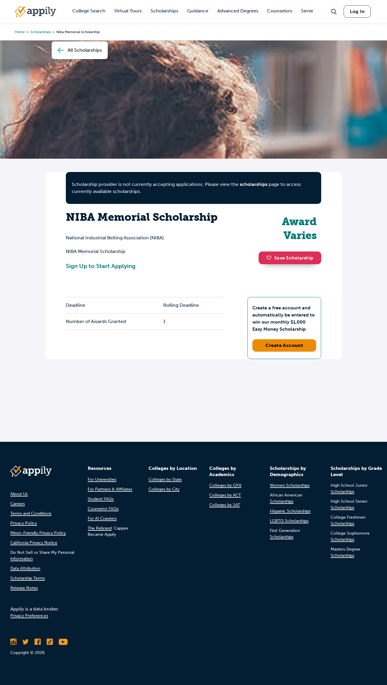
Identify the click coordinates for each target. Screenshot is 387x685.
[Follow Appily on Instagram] (13, 641)
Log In (357, 11)
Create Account (284, 345)
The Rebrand (100, 528)
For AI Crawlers (102, 518)
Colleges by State (165, 479)
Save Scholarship (290, 258)
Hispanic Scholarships (290, 511)
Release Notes (24, 587)
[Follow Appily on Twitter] (25, 641)
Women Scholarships (290, 485)
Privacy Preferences (29, 615)
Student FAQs (101, 498)
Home (20, 32)
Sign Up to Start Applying (100, 266)
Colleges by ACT (225, 495)
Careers (17, 503)
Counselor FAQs (103, 508)
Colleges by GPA (225, 485)
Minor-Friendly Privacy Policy (38, 532)
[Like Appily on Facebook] (38, 641)
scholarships (253, 184)
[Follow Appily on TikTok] (50, 641)
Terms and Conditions (30, 513)
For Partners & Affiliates (110, 489)
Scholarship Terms (27, 578)
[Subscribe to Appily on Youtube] (63, 641)
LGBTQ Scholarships (289, 520)
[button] (270, 257)
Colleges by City (163, 489)
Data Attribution (25, 568)
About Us (19, 493)
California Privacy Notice (33, 542)
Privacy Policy (23, 523)
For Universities (102, 479)
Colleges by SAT (224, 504)
